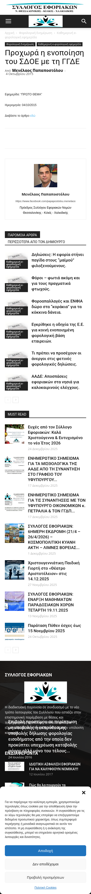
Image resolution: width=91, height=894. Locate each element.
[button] (83, 792)
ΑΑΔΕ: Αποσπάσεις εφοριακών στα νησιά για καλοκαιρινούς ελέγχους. (55, 382)
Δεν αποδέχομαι (45, 864)
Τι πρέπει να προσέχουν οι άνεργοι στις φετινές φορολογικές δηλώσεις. (56, 359)
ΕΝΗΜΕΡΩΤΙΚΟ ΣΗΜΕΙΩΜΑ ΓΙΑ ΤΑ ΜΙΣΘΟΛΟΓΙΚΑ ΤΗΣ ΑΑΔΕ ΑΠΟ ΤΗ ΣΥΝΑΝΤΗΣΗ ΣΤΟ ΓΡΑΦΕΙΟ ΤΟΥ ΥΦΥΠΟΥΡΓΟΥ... (54, 469)
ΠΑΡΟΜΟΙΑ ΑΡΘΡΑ (22, 235)
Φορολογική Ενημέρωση (35, 33)
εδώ (32, 115)
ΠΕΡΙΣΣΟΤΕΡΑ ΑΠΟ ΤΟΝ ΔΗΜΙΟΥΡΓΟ (36, 242)
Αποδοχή (45, 851)
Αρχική (9, 33)
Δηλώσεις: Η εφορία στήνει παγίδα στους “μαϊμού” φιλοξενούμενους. (58, 260)
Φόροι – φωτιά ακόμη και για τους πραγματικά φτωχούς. (56, 283)
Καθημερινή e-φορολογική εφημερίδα (59, 44)
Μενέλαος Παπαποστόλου (37, 70)
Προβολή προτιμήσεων (45, 877)
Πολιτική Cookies (45, 887)
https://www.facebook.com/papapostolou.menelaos (46, 201)
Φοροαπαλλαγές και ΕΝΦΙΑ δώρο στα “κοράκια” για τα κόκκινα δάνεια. (57, 307)
